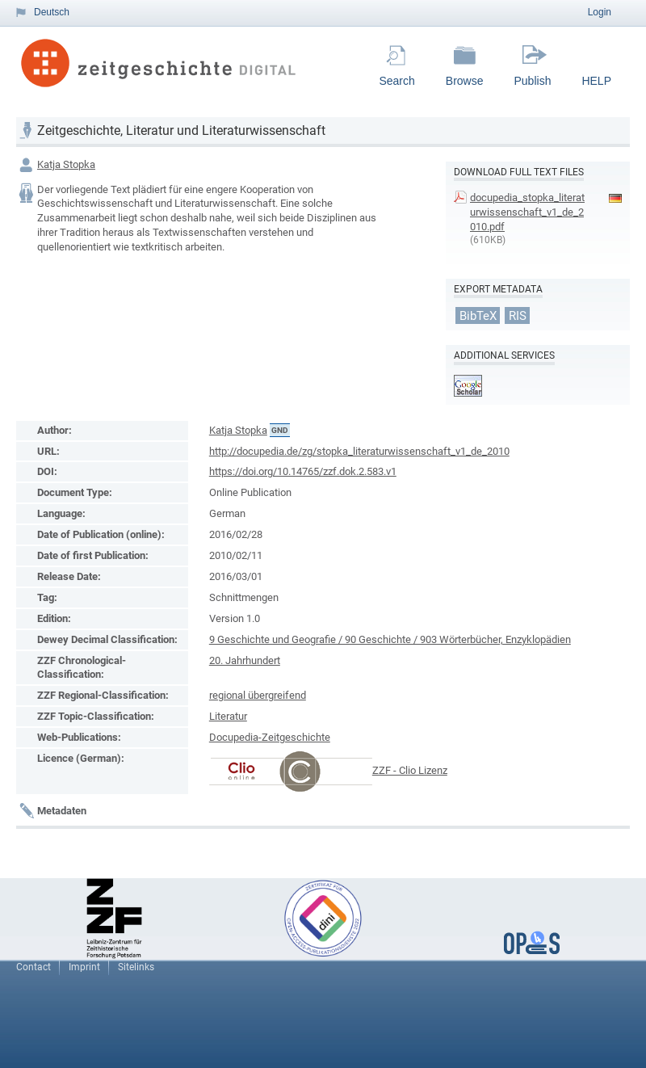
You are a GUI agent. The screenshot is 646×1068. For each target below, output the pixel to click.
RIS (517, 315)
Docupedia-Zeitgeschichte (269, 737)
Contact (33, 967)
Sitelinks (136, 967)
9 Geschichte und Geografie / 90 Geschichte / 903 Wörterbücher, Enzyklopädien (390, 639)
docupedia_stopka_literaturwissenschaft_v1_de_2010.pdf (527, 212)
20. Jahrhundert (244, 660)
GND (279, 430)
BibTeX (478, 315)
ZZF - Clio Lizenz (409, 770)
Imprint (84, 967)
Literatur (228, 716)
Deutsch (51, 12)
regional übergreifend (257, 695)
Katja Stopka (66, 164)
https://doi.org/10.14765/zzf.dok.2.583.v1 (302, 471)
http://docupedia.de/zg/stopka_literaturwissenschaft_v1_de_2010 (359, 451)
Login (599, 12)
